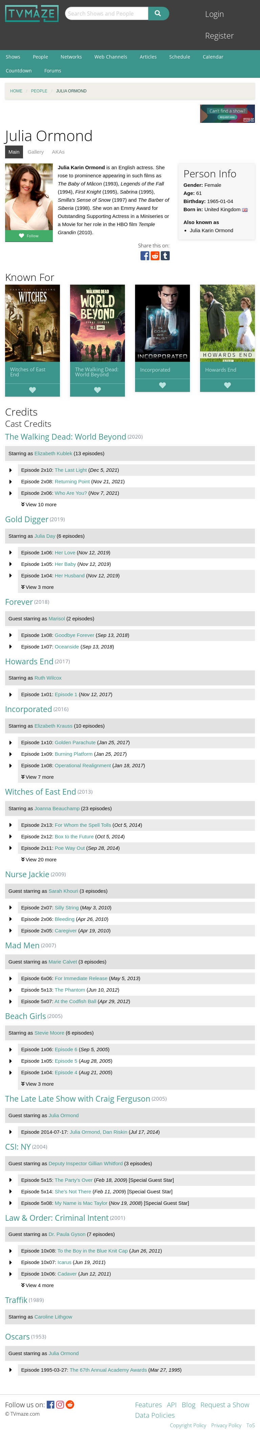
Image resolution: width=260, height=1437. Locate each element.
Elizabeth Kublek (53, 453)
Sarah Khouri (63, 891)
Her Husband (70, 575)
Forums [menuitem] (52, 70)
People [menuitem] (40, 56)
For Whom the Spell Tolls (83, 825)
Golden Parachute (75, 742)
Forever (19, 602)
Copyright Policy (188, 1426)
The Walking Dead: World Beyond (96, 372)
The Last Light (71, 470)
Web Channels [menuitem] (110, 56)
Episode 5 (66, 1061)
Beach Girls (25, 1016)
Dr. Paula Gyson (66, 1234)
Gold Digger (26, 519)
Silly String (67, 907)
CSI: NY (18, 1147)
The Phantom (70, 990)
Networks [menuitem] (71, 56)
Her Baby (65, 564)
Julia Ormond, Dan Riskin (98, 1132)
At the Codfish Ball (75, 1001)
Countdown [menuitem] (19, 70)
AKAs (58, 152)
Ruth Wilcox (48, 678)
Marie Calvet (62, 962)
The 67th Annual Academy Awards (108, 1370)
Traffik (16, 1300)
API (172, 1405)
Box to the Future (74, 836)
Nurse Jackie (27, 874)
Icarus (64, 1262)
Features (148, 1405)
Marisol (56, 618)
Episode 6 (66, 1049)
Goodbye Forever (74, 635)
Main (14, 152)
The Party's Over (73, 1180)
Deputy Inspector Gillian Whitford (85, 1163)
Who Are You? (71, 493)
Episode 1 (66, 694)
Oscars (17, 1336)
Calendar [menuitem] (213, 56)
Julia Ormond (63, 1115)
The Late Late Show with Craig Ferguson (77, 1098)
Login (214, 14)
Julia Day (45, 536)
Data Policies (155, 1416)
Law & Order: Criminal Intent (57, 1218)
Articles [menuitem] (148, 56)
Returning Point (72, 481)
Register (219, 35)
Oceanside (67, 646)
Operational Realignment (83, 765)
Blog (188, 1405)
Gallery (36, 152)
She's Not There (73, 1191)
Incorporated (155, 369)
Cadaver (67, 1274)
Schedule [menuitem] (179, 56)
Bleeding (64, 919)
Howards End (220, 369)
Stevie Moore (49, 1033)
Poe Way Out (70, 848)
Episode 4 (66, 1072)
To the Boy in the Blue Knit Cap (93, 1251)
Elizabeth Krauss (54, 726)
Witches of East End (27, 372)
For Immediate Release (81, 978)
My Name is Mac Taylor (81, 1203)
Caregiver (66, 930)
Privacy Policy (226, 1426)
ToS (250, 1426)
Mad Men (22, 945)
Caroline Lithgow (53, 1317)
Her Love (65, 552)
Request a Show (224, 1405)
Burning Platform (74, 754)
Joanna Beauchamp (57, 808)
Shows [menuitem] (13, 56)
